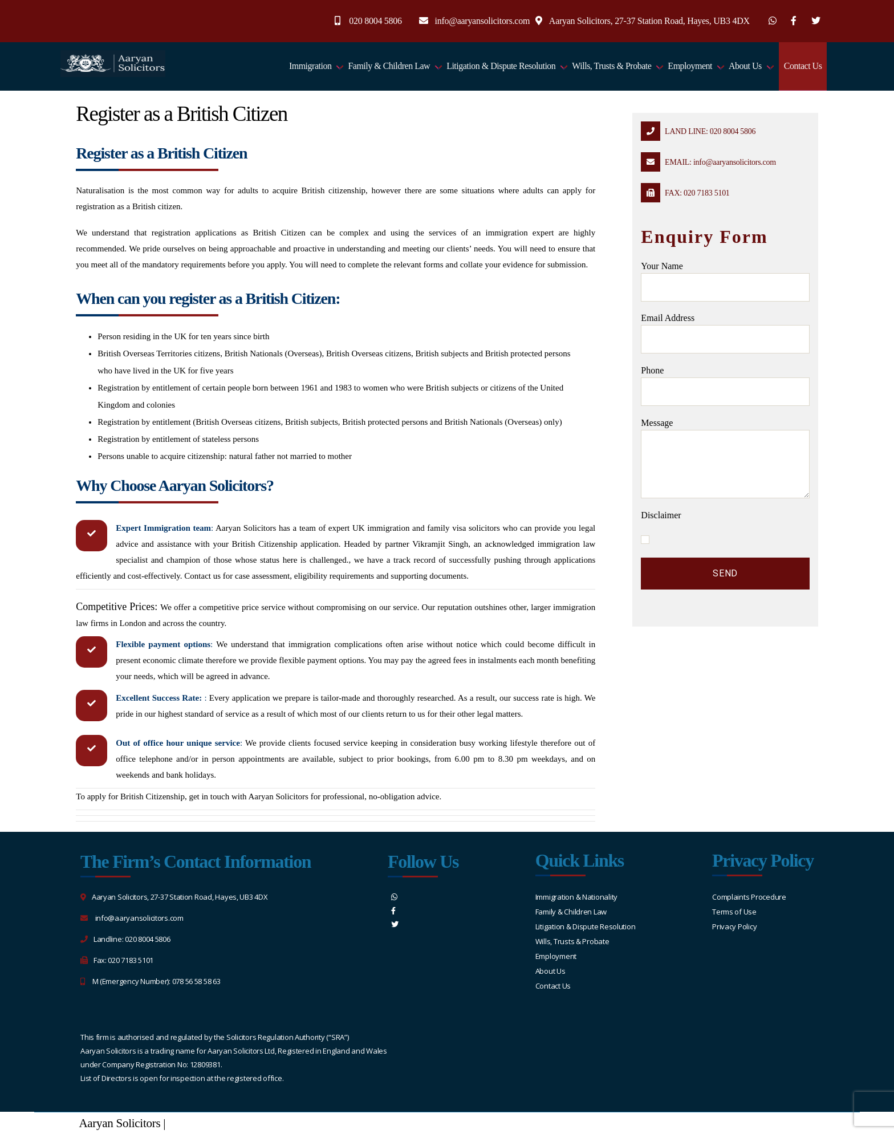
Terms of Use (734, 912)
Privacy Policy (734, 926)
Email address (725, 333)
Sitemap (187, 1123)
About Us (745, 66)
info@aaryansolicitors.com (482, 21)
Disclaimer (661, 515)
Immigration (310, 66)
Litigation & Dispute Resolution (500, 66)
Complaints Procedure (749, 897)
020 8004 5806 (375, 21)
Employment (690, 66)
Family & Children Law (389, 66)
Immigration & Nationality (576, 897)
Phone (725, 385)
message (725, 458)
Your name (725, 281)
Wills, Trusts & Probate (611, 66)
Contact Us (803, 66)
